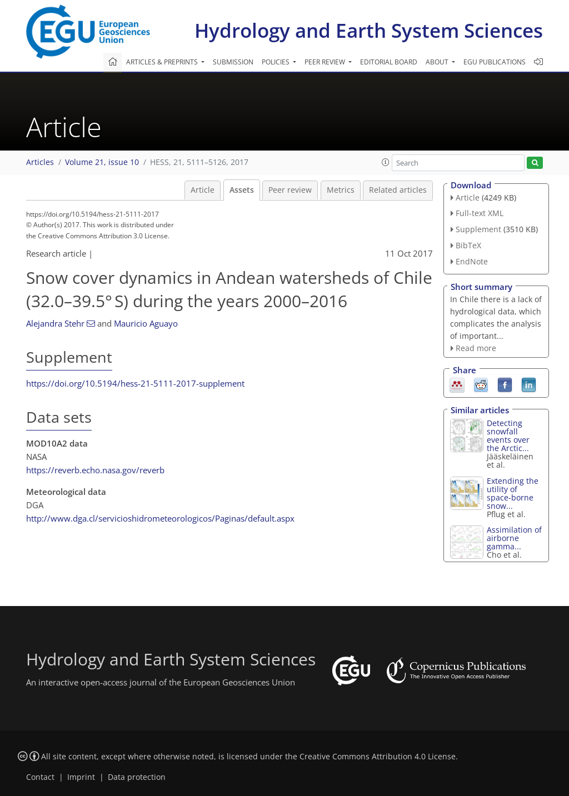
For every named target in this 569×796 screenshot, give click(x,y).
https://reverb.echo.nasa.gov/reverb (95, 469)
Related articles (398, 190)
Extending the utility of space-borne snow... (512, 493)
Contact (40, 777)
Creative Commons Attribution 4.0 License (378, 757)
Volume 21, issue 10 (102, 162)
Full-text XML (479, 213)
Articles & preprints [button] (162, 62)
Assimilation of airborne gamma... (514, 538)
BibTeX (468, 245)
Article (202, 190)
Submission (233, 62)
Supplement (478, 229)
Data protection (137, 777)
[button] (386, 162)
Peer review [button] (326, 62)
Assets (241, 190)
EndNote (472, 261)
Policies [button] (276, 62)
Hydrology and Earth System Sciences (368, 30)
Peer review (290, 190)
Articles (40, 162)
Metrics (341, 190)
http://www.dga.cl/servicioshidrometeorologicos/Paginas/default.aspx (160, 518)
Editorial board (388, 62)
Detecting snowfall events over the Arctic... (508, 435)
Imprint (81, 777)
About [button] (438, 62)
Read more (476, 348)
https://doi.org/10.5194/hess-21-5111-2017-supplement (135, 383)
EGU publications (494, 62)
